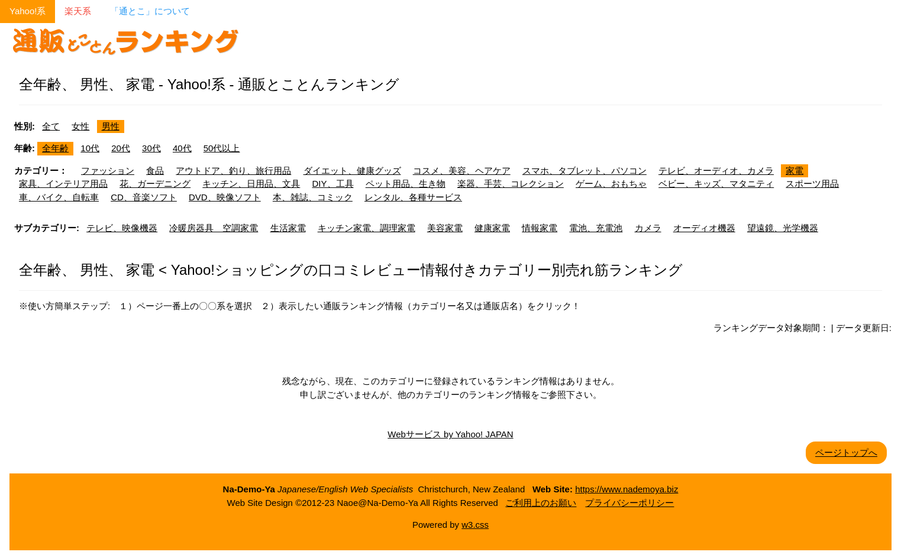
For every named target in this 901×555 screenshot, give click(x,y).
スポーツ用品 (812, 183)
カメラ (648, 228)
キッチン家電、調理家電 (366, 228)
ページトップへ (846, 452)
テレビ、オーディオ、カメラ (716, 170)
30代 (151, 148)
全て (51, 126)
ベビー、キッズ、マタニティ (716, 183)
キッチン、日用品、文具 (251, 183)
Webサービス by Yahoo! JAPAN (450, 434)
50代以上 (222, 148)
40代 (182, 148)
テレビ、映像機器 (121, 228)
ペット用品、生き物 (405, 183)
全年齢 (55, 148)
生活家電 (288, 228)
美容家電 (445, 228)
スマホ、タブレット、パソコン (584, 170)
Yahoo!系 (27, 11)
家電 (794, 170)
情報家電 (539, 228)
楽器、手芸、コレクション (510, 183)
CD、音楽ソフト (144, 197)
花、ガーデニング (155, 183)
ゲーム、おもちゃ (611, 183)
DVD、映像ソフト (225, 197)
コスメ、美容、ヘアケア (462, 170)
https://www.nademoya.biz (626, 489)
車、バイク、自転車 (59, 197)
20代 (120, 148)
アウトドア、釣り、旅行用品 (233, 170)
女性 (80, 126)
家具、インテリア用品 (63, 183)
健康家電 (492, 228)
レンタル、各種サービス (413, 197)
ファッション (107, 170)
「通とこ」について (150, 11)
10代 (89, 148)
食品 (155, 170)
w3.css (475, 525)
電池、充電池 (595, 228)
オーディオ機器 (704, 228)
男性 (111, 126)
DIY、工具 (333, 183)
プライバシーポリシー (629, 503)
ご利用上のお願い (540, 503)
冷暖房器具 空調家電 (213, 228)
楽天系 (77, 11)
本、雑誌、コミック (313, 197)
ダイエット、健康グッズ (352, 170)
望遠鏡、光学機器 (782, 228)
